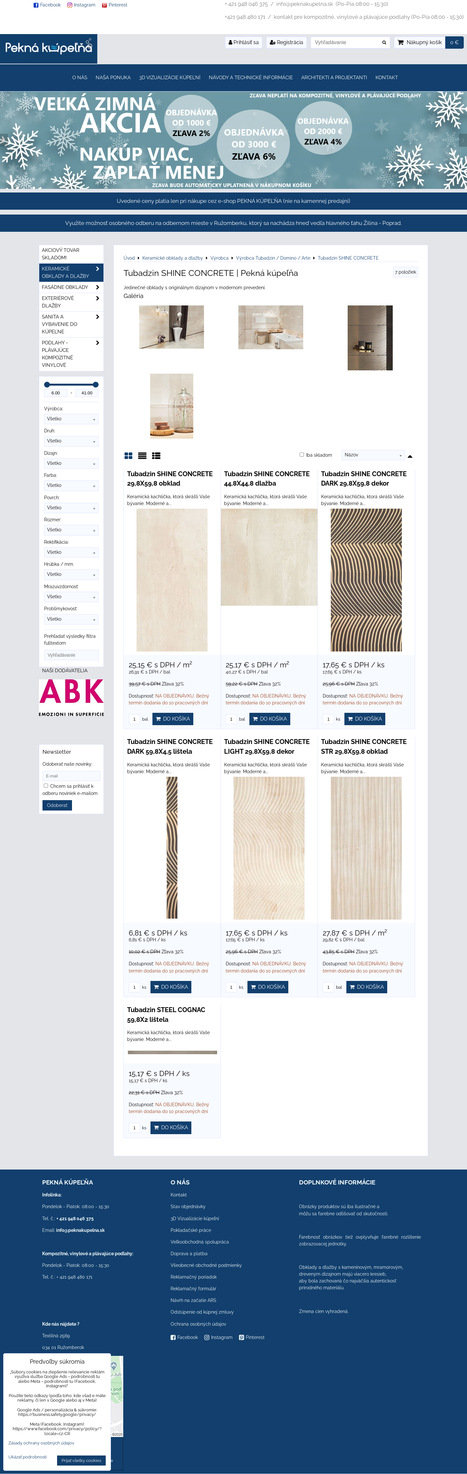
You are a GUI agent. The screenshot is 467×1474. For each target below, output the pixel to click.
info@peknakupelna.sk (80, 1230)
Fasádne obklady (72, 287)
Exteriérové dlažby (72, 302)
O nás (79, 78)
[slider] (47, 385)
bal (138, 719)
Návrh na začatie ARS (193, 1300)
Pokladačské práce (191, 1230)
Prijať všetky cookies (81, 1460)
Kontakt (387, 78)
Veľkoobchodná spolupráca (200, 1242)
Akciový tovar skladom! (60, 254)
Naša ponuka (113, 78)
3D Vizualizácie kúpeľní (169, 78)
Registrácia (286, 42)
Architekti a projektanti (334, 78)
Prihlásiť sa (244, 42)
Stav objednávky (188, 1206)
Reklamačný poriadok (194, 1277)
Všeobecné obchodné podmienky (206, 1265)
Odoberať (57, 805)
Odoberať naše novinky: (67, 764)
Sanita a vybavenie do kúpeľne (72, 324)
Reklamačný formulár (193, 1288)
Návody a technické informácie (251, 78)
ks (331, 719)
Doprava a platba (189, 1253)
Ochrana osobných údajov (198, 1324)
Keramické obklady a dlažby (72, 273)
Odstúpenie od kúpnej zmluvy (202, 1312)
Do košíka (173, 719)
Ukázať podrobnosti (27, 1457)
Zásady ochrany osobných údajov (41, 1443)
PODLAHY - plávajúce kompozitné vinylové (72, 354)
